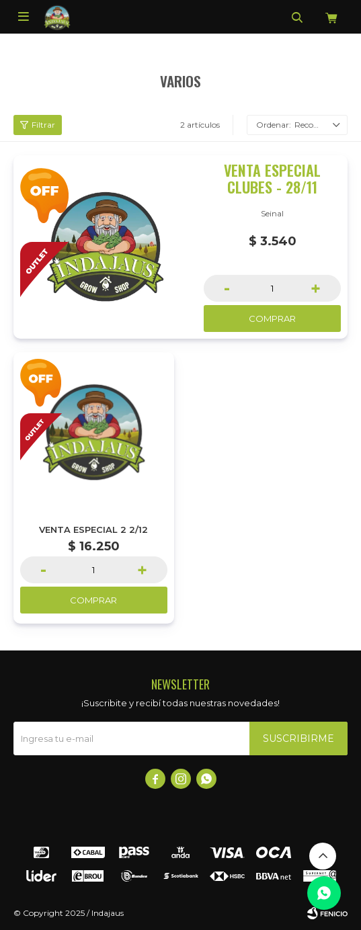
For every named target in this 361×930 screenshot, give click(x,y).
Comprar (272, 318)
